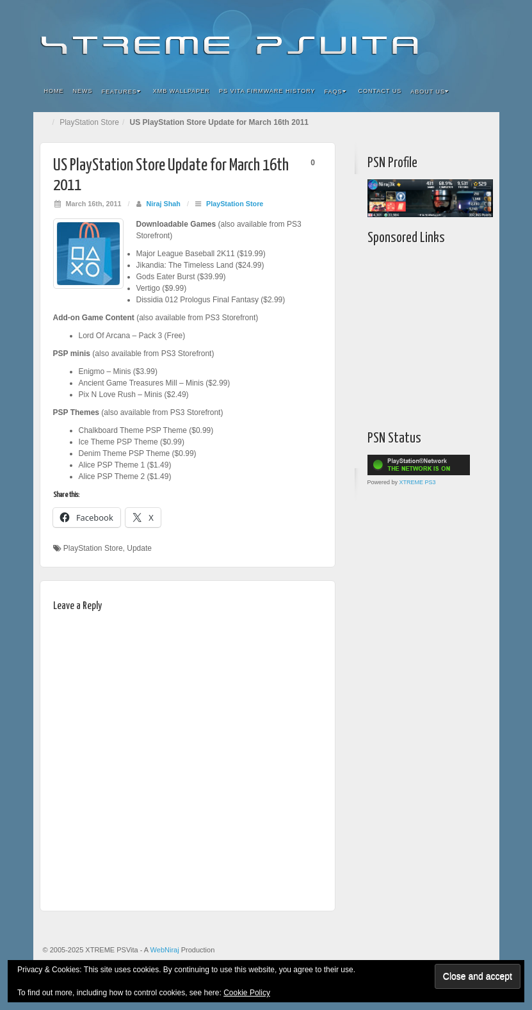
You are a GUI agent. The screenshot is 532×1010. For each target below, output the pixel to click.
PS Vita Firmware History (267, 91)
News (83, 91)
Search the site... (481, 91)
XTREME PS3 (417, 482)
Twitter (447, 37)
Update (139, 548)
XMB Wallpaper (181, 91)
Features (121, 91)
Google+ (429, 37)
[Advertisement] (447, 334)
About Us (429, 91)
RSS (481, 37)
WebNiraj (164, 950)
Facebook (395, 37)
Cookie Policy (246, 992)
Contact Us (380, 91)
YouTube (464, 37)
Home (54, 91)
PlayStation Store (89, 122)
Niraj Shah (164, 204)
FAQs (335, 91)
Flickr (412, 37)
